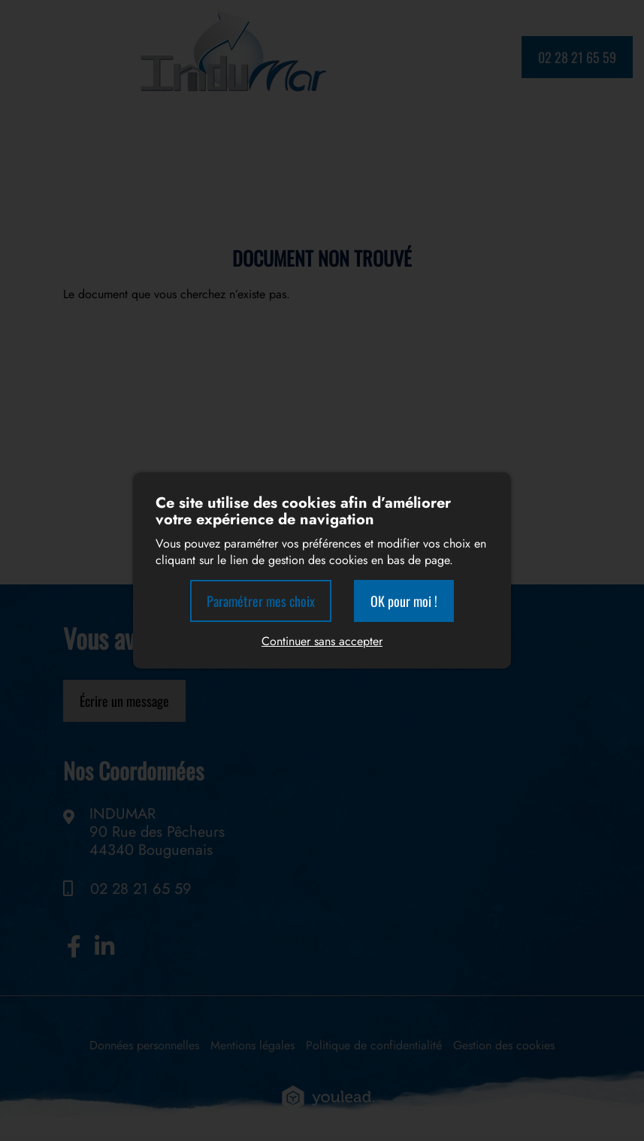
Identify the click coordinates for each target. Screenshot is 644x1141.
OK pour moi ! (403, 601)
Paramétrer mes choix (261, 601)
